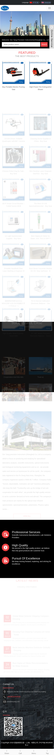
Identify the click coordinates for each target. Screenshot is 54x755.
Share (7, 751)
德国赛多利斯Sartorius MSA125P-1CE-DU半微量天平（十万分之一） (13, 308)
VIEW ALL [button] (27, 517)
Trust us (40, 382)
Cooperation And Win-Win (13, 382)
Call (20, 751)
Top (47, 751)
